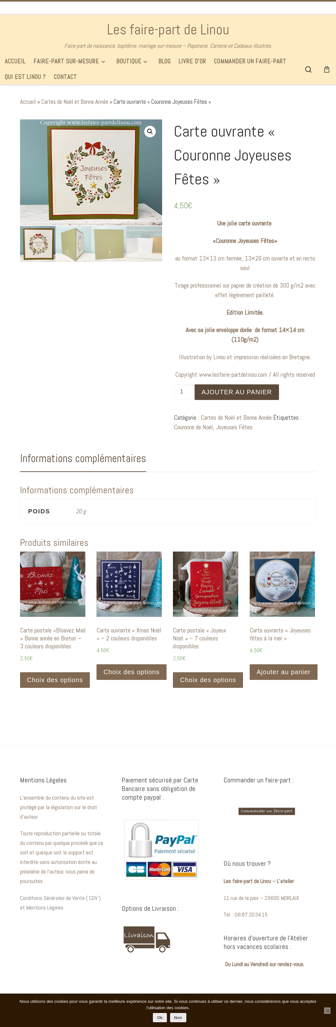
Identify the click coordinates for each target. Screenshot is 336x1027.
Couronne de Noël (193, 427)
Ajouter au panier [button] (284, 671)
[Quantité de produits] (183, 391)
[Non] (327, 1011)
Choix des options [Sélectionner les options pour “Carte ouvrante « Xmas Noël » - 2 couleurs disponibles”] (132, 671)
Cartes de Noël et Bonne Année (74, 102)
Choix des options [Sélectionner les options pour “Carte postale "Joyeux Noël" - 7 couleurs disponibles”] (208, 679)
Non (178, 1017)
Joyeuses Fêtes (234, 427)
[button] (150, 131)
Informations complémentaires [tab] (83, 458)
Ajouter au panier (237, 392)
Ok (159, 1017)
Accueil (28, 102)
